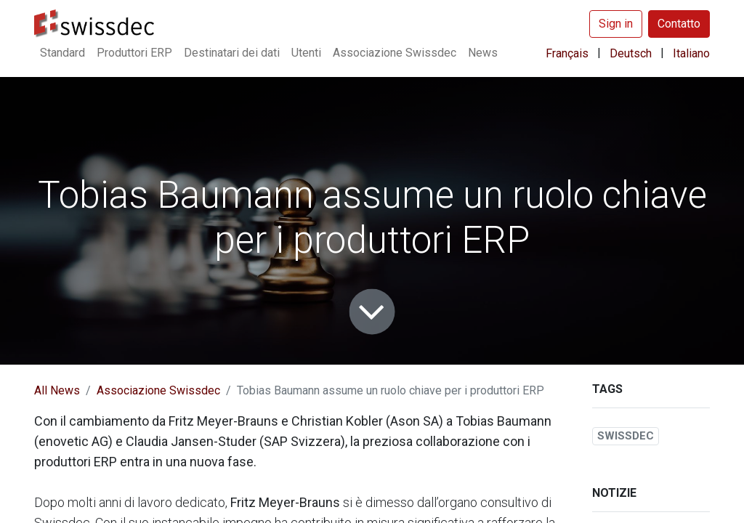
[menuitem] (62, 53)
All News (57, 390)
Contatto (679, 24)
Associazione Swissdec (158, 390)
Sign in (616, 24)
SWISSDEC (625, 435)
